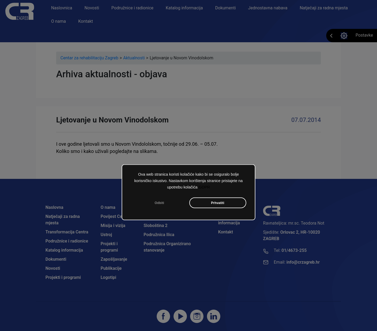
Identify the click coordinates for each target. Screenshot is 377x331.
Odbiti (159, 203)
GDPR (204, 187)
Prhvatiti (217, 203)
